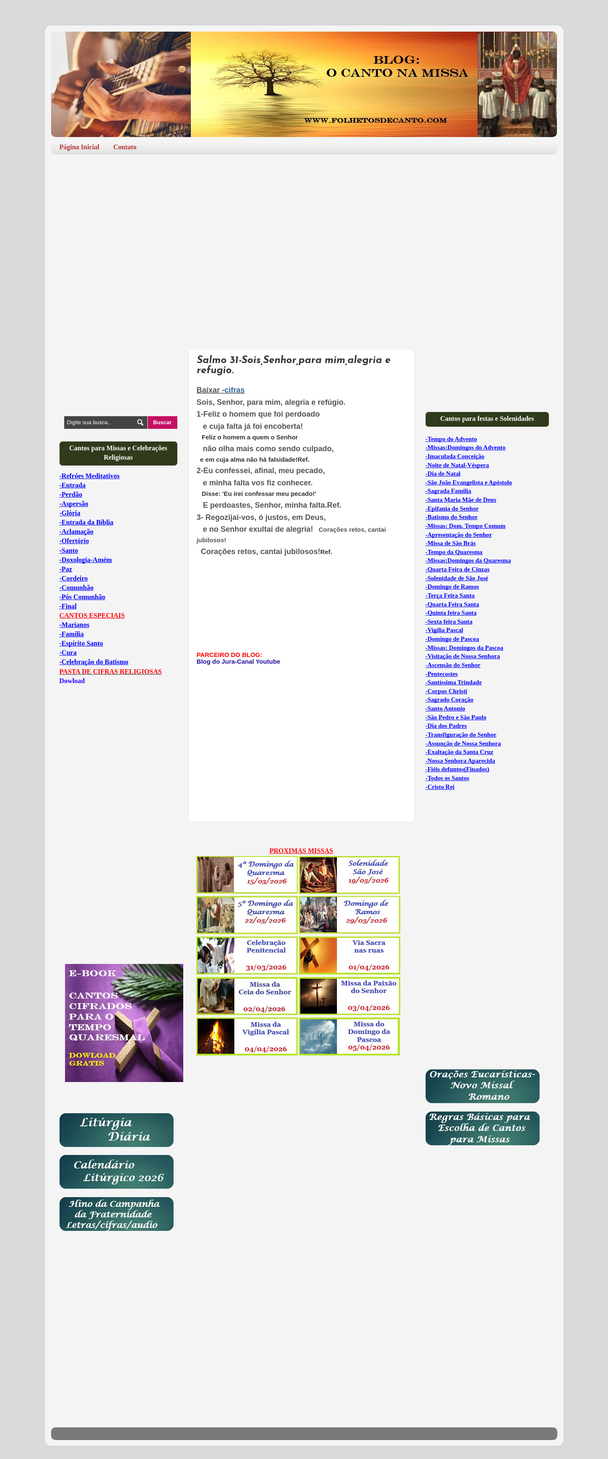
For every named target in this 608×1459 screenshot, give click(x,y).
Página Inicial (80, 147)
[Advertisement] (304, 226)
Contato (124, 147)
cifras (235, 390)
